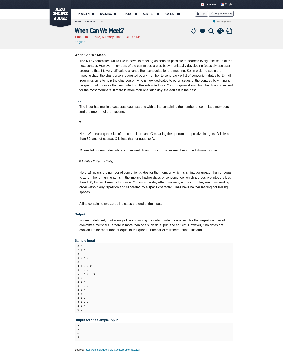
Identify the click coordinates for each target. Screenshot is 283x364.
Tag (194, 31)
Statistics (220, 31)
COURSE (170, 14)
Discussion (203, 31)
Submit (229, 31)
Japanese (210, 4)
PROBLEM (83, 14)
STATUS (127, 14)
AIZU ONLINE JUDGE (58, 14)
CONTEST (149, 14)
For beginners (225, 21)
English (229, 4)
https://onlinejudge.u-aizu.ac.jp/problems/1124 (112, 349)
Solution (211, 31)
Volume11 (90, 21)
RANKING (106, 14)
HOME (78, 21)
